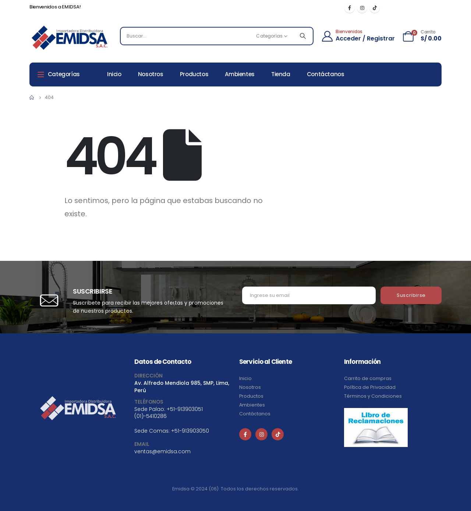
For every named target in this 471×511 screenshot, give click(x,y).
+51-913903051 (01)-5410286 (168, 412)
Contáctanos (325, 74)
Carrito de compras (368, 378)
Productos (194, 74)
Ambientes (240, 74)
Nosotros (150, 74)
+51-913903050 (190, 430)
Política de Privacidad (370, 387)
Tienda (280, 74)
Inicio (114, 74)
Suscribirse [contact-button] (411, 295)
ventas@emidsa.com (162, 451)
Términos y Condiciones (373, 396)
